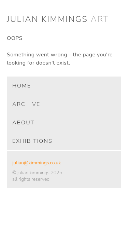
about (23, 122)
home (21, 86)
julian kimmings (58, 19)
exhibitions (32, 141)
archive (26, 104)
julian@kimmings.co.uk (36, 163)
